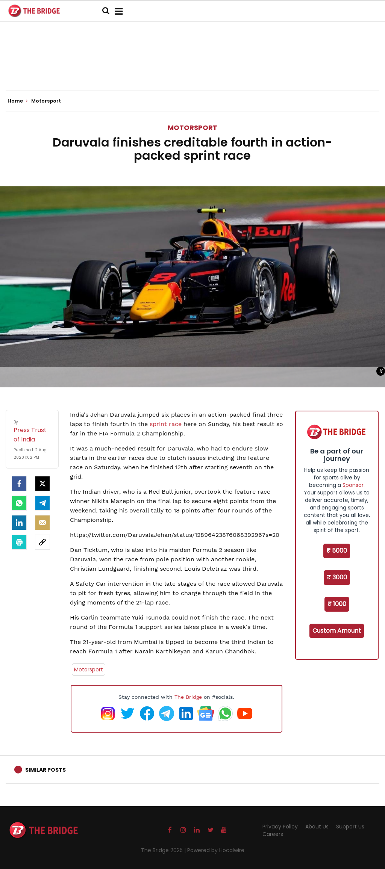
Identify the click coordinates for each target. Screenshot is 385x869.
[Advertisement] (192, 67)
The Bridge (188, 697)
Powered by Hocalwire (215, 850)
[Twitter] (42, 483)
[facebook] (19, 483)
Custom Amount (336, 630)
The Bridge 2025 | (164, 850)
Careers (272, 834)
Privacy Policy (280, 826)
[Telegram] (42, 503)
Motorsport (192, 127)
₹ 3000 (337, 577)
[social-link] (42, 542)
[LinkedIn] (19, 522)
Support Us (350, 826)
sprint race (166, 424)
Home (18, 101)
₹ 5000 (336, 550)
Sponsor (353, 485)
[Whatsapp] (19, 503)
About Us (317, 826)
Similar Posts (45, 770)
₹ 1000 (336, 604)
